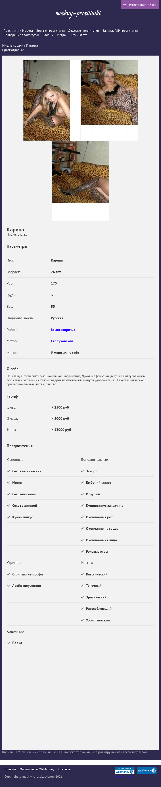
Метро (61, 35)
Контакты (64, 769)
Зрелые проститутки (50, 31)
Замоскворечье (63, 329)
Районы (48, 35)
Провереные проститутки (21, 35)
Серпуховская (62, 341)
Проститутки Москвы (18, 31)
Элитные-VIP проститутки (120, 31)
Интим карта (78, 35)
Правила (10, 769)
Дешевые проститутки (83, 31)
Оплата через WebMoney (37, 769)
